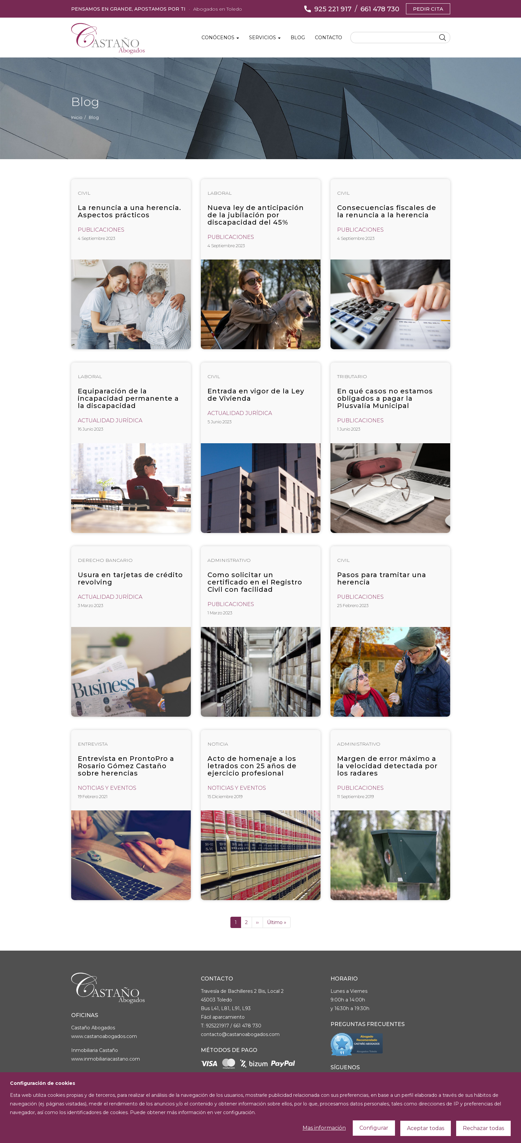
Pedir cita (428, 9)
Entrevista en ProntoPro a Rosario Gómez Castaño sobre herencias (126, 766)
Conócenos (220, 38)
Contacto (328, 38)
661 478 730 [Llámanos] (379, 9)
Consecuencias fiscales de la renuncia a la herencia (386, 211)
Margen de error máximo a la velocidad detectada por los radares (387, 766)
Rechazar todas (483, 1129)
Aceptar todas (425, 1129)
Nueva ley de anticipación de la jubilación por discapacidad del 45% (255, 215)
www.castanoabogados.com (104, 1036)
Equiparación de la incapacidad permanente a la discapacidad (128, 398)
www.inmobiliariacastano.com (105, 1059)
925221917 (217, 1026)
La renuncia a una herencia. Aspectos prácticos (129, 211)
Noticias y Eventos (107, 788)
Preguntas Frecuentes (367, 1024)
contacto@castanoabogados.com (240, 1034)
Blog (298, 38)
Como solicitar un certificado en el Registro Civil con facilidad (254, 582)
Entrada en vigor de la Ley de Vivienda (255, 394)
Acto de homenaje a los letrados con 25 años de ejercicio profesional (252, 766)
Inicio (76, 117)
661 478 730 (247, 1026)
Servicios (265, 38)
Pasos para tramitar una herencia (381, 578)
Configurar (373, 1128)
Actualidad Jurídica (110, 420)
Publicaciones (101, 230)
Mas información (324, 1128)
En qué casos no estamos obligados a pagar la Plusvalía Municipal (385, 398)
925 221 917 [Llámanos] (332, 9)
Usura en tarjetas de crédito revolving (130, 578)
